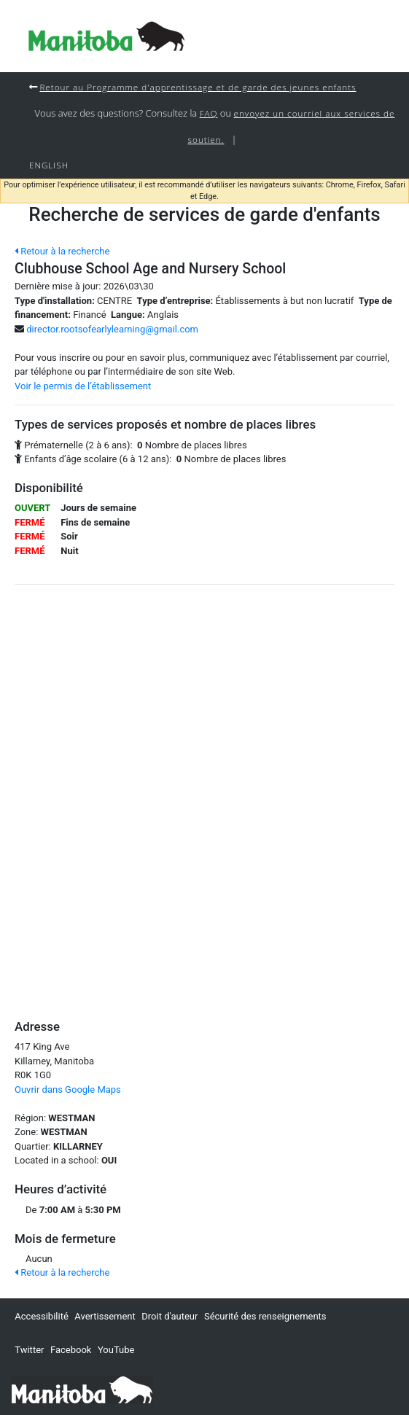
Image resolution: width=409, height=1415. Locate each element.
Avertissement (104, 1316)
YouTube (116, 1349)
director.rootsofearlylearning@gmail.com (112, 329)
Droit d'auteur (169, 1316)
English (49, 165)
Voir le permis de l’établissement (83, 386)
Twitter (29, 1349)
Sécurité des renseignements (265, 1316)
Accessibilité (42, 1316)
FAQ (209, 113)
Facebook (70, 1349)
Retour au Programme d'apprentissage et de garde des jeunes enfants (197, 87)
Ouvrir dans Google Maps (68, 1089)
